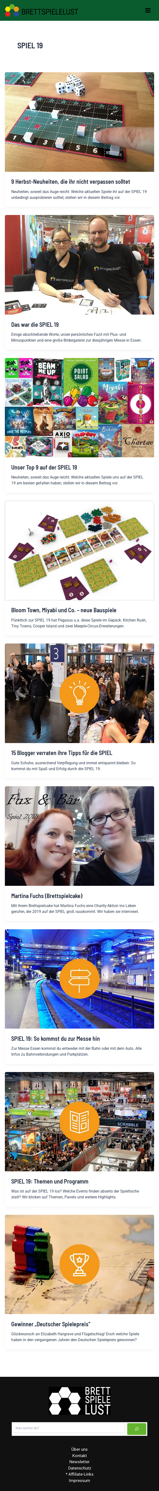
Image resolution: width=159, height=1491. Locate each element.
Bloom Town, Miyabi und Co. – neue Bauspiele (64, 609)
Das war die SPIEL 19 (35, 324)
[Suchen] (136, 1429)
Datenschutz (79, 1468)
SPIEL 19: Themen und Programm (49, 1181)
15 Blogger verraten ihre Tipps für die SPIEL (61, 752)
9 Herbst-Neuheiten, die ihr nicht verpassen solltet (70, 181)
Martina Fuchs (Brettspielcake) (46, 895)
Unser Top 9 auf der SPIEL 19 (44, 467)
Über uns (79, 1449)
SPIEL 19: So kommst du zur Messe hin (55, 1038)
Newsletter (79, 1461)
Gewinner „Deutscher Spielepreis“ (50, 1324)
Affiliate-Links (81, 1474)
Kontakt (79, 1455)
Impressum (79, 1480)
